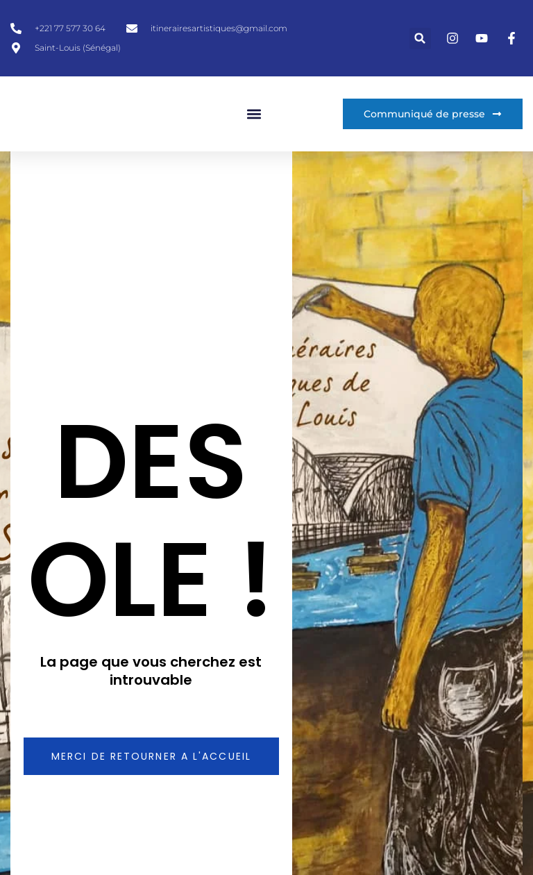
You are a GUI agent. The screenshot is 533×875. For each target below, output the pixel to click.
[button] (420, 38)
